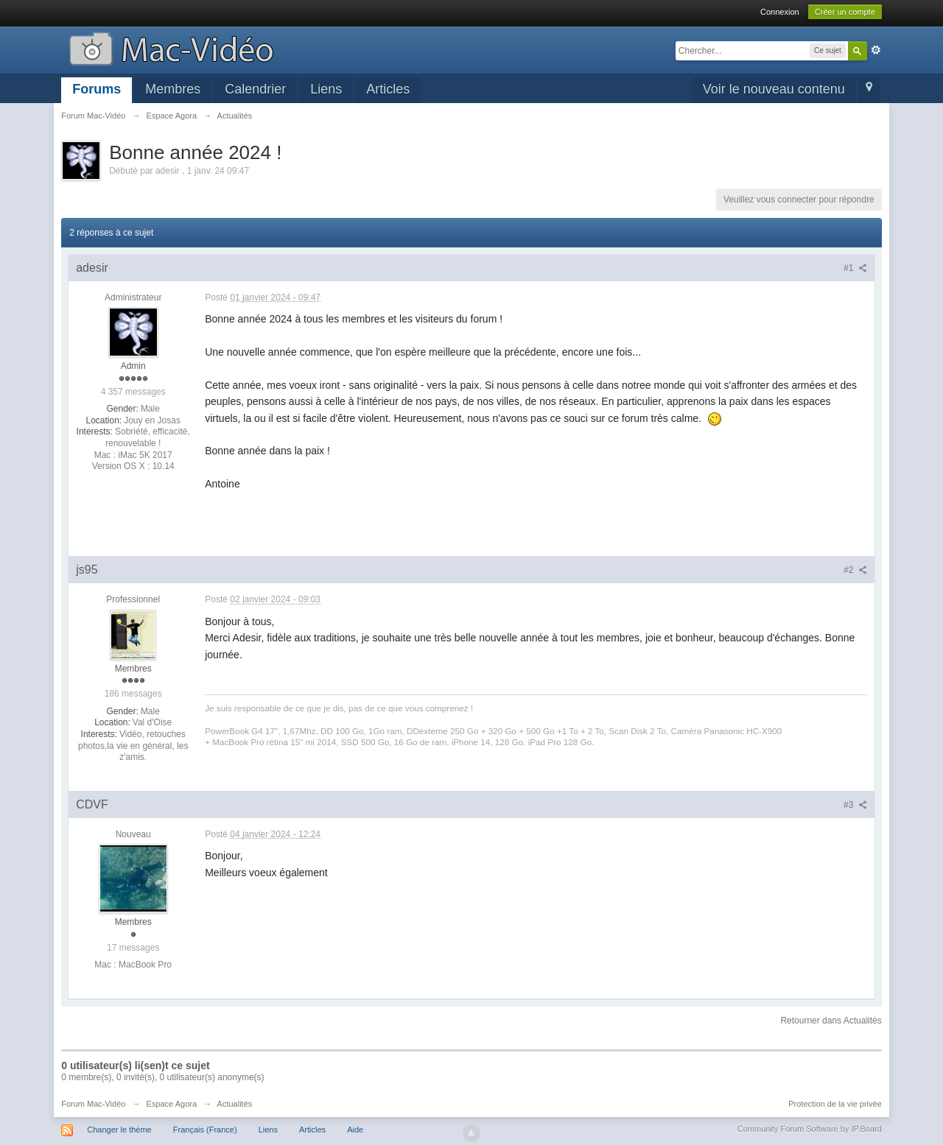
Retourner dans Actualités (830, 1020)
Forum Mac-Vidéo (93, 1103)
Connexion (779, 11)
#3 (855, 805)
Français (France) (205, 1129)
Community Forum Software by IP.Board (809, 1128)
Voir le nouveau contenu (774, 89)
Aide (355, 1129)
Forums (96, 89)
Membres (172, 89)
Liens (326, 89)
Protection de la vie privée (835, 1103)
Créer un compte (845, 11)
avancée (876, 50)
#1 (855, 268)
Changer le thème (119, 1129)
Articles (388, 89)
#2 (855, 570)
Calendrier (255, 89)
